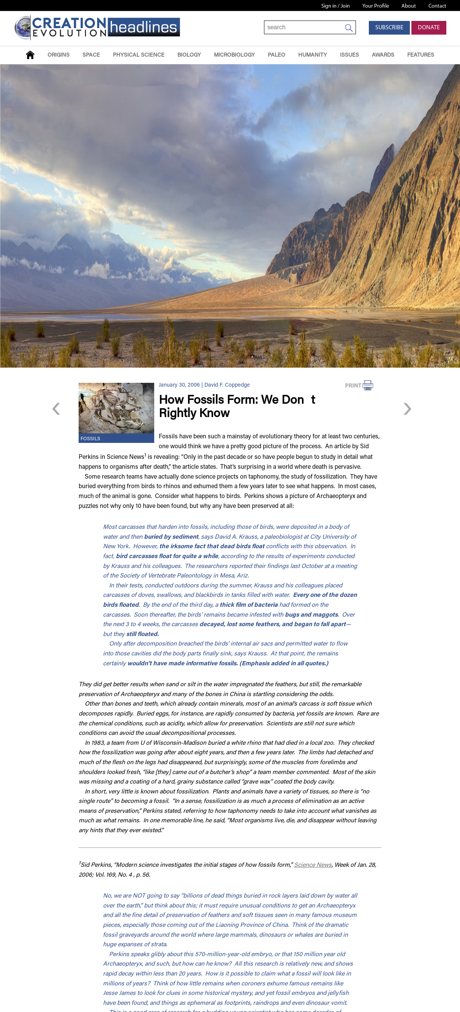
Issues (349, 55)
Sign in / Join (335, 6)
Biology (189, 55)
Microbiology (234, 55)
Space (91, 55)
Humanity (312, 55)
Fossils (90, 439)
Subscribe (389, 28)
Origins (58, 55)
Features (420, 55)
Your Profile (375, 6)
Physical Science (138, 55)
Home (30, 55)
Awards (383, 55)
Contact (437, 6)
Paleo (276, 55)
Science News (313, 865)
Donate (429, 28)
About (409, 6)
